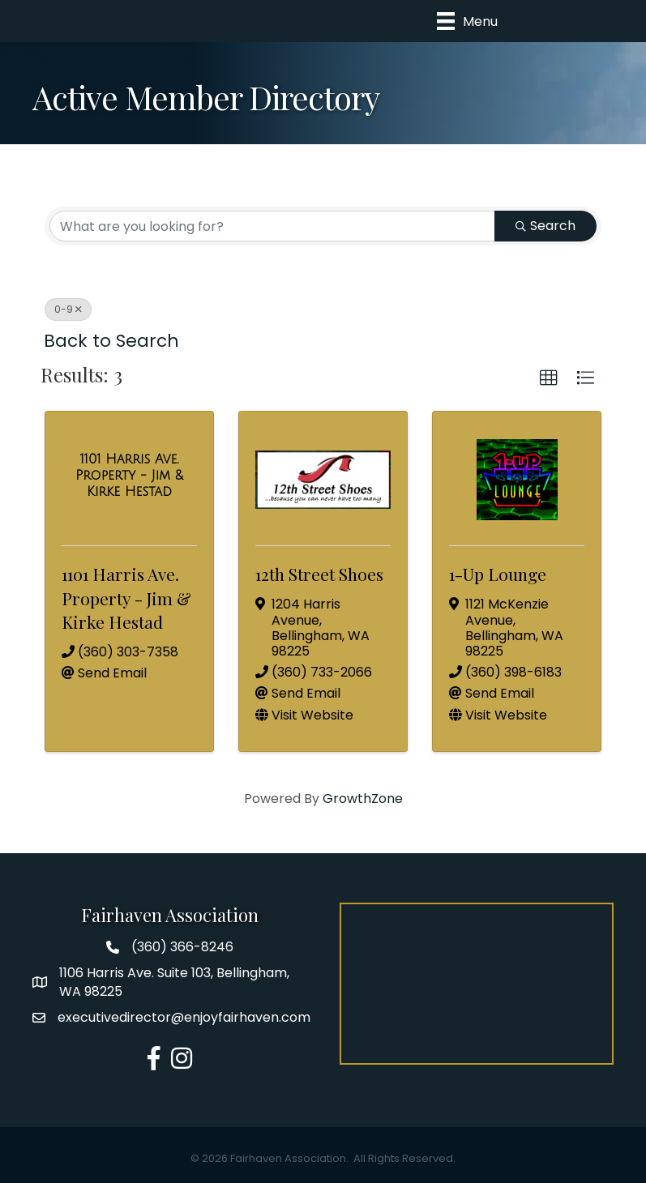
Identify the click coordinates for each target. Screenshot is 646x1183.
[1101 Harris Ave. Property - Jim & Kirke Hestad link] (129, 475)
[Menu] (467, 21)
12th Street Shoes (319, 573)
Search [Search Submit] (545, 225)
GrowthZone (363, 798)
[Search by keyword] (272, 226)
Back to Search (111, 340)
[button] (549, 378)
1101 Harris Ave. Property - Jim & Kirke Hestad (126, 597)
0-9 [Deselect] (68, 309)
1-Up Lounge (497, 573)
